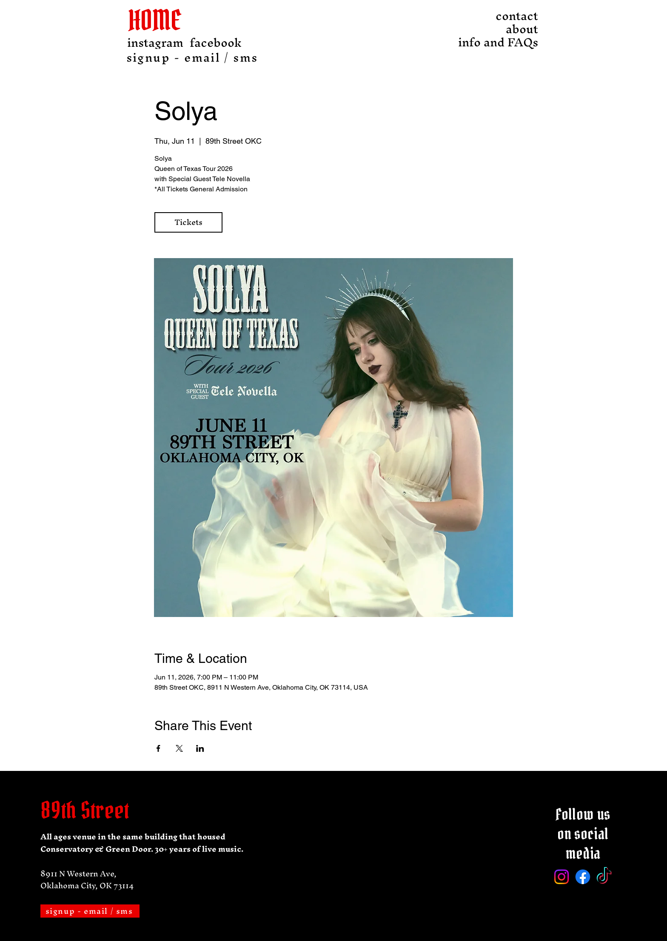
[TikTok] (604, 877)
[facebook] (216, 43)
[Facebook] (583, 877)
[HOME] (161, 20)
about (522, 29)
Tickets (188, 222)
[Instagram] (561, 877)
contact (517, 16)
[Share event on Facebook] (158, 748)
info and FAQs (514, 42)
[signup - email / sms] (192, 57)
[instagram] (155, 43)
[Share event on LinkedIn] (200, 748)
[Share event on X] (179, 748)
